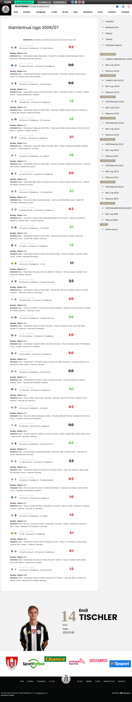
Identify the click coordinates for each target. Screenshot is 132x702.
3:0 (71, 173)
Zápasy (108, 33)
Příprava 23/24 (112, 113)
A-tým (54, 12)
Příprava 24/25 (112, 92)
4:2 (71, 209)
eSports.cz (40, 693)
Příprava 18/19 (111, 220)
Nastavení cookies (7, 695)
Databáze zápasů (113, 45)
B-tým (65, 12)
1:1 (72, 263)
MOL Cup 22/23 (112, 129)
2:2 (71, 281)
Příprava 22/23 (112, 135)
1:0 (71, 119)
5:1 (71, 550)
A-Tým (52, 681)
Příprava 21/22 (111, 156)
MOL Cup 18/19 (111, 214)
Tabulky (108, 39)
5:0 (71, 353)
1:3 (71, 245)
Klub (16, 12)
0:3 (71, 479)
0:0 (71, 65)
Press (100, 12)
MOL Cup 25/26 (112, 65)
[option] (12, 663)
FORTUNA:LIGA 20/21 (114, 165)
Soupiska (109, 21)
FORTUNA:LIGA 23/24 (114, 101)
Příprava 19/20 (111, 198)
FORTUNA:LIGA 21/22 (114, 144)
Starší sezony (111, 229)
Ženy (76, 12)
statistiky (46, 40)
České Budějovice (32, 6)
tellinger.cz (127, 693)
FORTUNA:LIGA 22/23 (114, 123)
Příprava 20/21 (111, 177)
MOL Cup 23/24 (112, 107)
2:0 (71, 299)
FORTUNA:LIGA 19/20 (114, 187)
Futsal (97, 681)
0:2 (71, 47)
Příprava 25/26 (112, 71)
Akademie (87, 12)
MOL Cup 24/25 (112, 86)
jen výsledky (36, 40)
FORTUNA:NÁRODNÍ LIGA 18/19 (118, 208)
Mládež (89, 681)
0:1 (71, 389)
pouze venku (67, 40)
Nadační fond (109, 681)
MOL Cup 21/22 (112, 150)
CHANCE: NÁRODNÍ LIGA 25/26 (118, 59)
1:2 (71, 101)
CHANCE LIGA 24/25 (114, 80)
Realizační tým (112, 27)
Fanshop (125, 12)
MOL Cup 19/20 (112, 192)
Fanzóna (112, 12)
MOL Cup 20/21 (112, 171)
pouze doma (56, 40)
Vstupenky (41, 12)
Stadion (26, 12)
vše (74, 40)
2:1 (71, 137)
